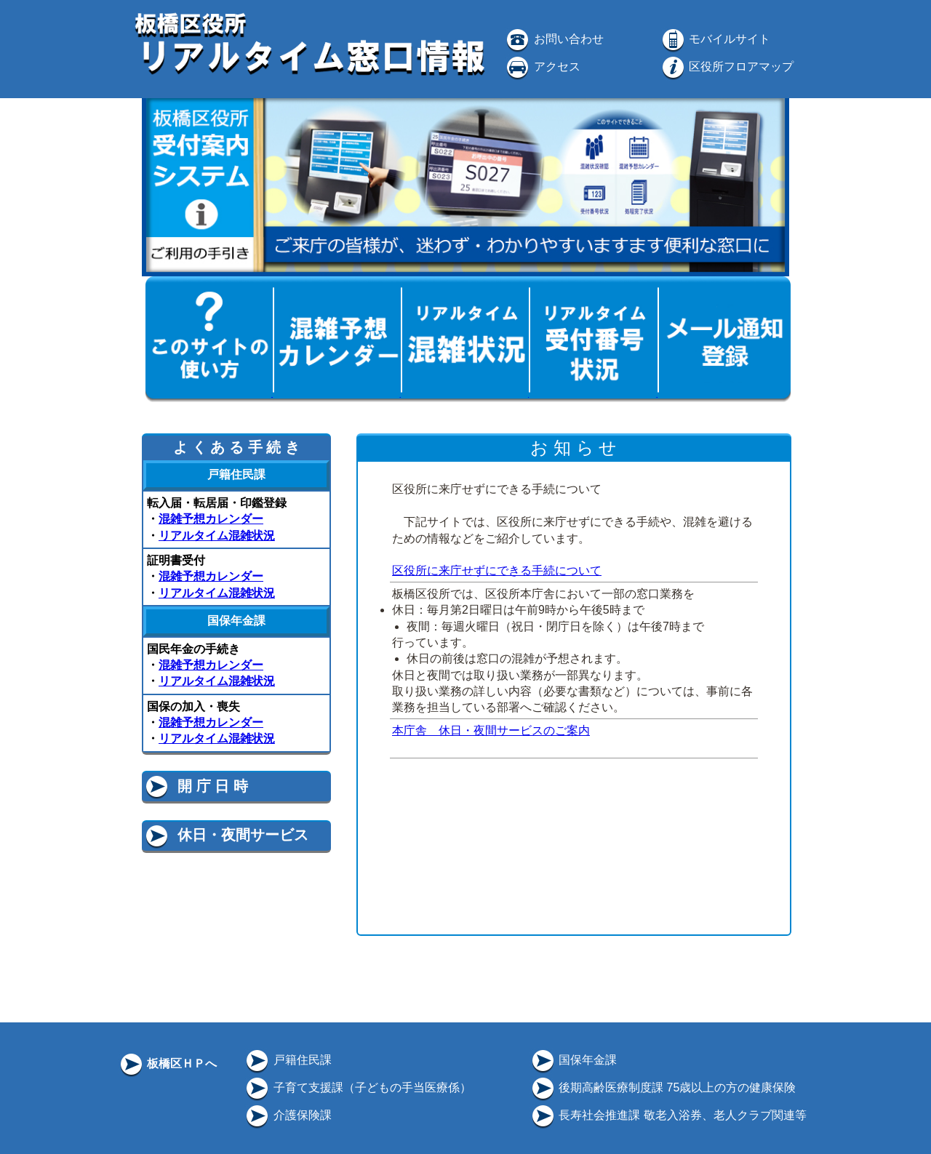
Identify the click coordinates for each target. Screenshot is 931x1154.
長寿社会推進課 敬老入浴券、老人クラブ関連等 (668, 1115)
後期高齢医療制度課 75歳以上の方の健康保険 (663, 1087)
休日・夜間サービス (225, 835)
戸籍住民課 (287, 1060)
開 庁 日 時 (195, 786)
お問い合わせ (553, 39)
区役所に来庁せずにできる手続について (497, 570)
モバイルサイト (715, 39)
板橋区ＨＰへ (167, 1063)
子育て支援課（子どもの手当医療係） (357, 1087)
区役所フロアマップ (727, 66)
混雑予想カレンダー (211, 519)
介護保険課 (287, 1115)
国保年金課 (573, 1060)
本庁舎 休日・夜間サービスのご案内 (491, 730)
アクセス (542, 66)
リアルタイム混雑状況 (217, 535)
